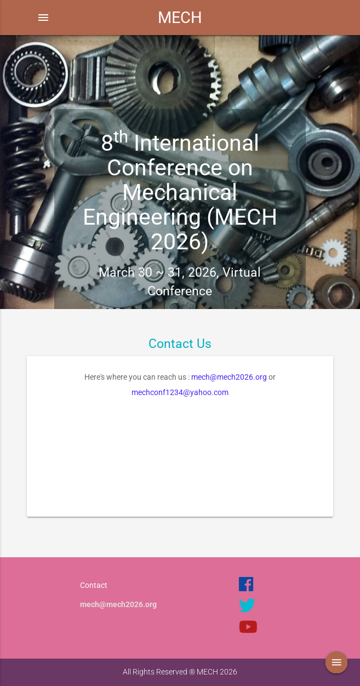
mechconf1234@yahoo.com (180, 392)
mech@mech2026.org (229, 377)
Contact (93, 585)
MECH (180, 17)
